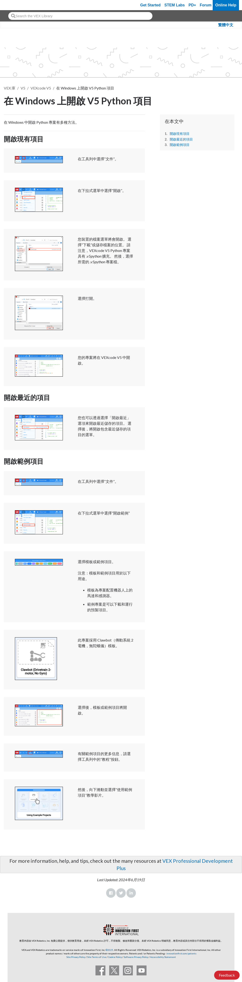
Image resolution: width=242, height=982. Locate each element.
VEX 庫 (9, 88)
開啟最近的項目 (181, 139)
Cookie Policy (115, 957)
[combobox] (80, 16)
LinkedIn (131, 893)
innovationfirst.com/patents (181, 953)
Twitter (121, 893)
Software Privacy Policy (136, 957)
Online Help (225, 5)
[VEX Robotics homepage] (13, 5)
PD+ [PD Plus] (192, 5)
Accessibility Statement (163, 957)
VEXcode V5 (40, 88)
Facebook (111, 893)
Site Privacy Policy (75, 957)
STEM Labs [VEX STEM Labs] (174, 5)
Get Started (150, 5)
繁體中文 (225, 25)
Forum (206, 5)
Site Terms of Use (96, 957)
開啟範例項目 (180, 145)
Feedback (227, 975)
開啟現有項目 (180, 134)
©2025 (109, 949)
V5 (23, 88)
